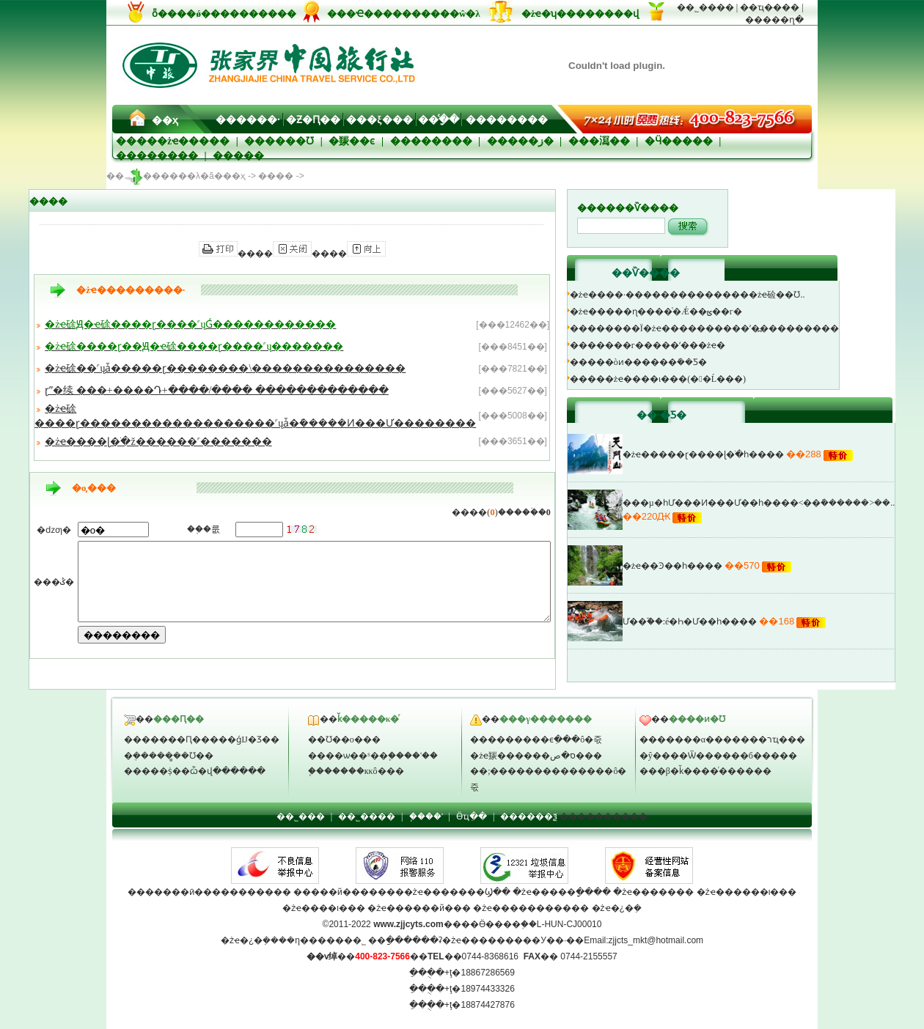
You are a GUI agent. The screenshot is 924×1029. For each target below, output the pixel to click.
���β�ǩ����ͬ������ (705, 771)
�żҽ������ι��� (747, 892)
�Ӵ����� (679, 141)
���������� (604, 816)
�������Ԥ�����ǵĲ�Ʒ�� (201, 739)
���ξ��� (379, 119)
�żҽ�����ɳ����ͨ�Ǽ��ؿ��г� (684, 311)
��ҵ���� (769, 7)
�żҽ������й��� (419, 908)
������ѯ (528, 816)
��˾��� (300, 816)
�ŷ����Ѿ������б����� (718, 755)
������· (248, 119)
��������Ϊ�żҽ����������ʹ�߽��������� (733, 328)
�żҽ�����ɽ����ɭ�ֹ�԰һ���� (732, 454)
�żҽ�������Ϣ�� (457, 892)
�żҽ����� (193, 141)
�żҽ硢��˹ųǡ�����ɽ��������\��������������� (220, 368)
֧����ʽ (426, 816)
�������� (507, 119)
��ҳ (165, 120)
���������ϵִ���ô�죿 (536, 739)
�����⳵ (238, 155)
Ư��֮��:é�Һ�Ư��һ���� (718, 621)
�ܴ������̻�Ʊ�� (168, 755)
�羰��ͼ (352, 141)
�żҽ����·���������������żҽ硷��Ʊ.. (716, 294)
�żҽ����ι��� (323, 908)
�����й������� (348, 892)
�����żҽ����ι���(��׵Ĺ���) (686, 379)
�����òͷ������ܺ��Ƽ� (667, 362)
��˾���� (705, 7)
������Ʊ (279, 141)
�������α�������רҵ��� (722, 739)
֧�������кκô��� (356, 771)
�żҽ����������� (531, 908)
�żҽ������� (653, 892)
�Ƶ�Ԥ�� (313, 119)
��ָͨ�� (438, 119)
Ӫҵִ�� (471, 816)
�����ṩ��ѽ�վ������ (194, 771)
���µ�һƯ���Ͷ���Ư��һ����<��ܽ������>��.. (787, 503)
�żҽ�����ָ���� (560, 892)
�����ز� (520, 141)
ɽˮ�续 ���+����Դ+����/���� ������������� (212, 390)
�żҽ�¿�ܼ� (617, 908)
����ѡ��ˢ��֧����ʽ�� (373, 755)
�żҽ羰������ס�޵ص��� (536, 755)
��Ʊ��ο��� (344, 739)
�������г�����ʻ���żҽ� (676, 345)
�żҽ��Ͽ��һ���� (701, 566)
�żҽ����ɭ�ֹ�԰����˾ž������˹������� (153, 441)
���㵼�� (599, 141)
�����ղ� (774, 20)
